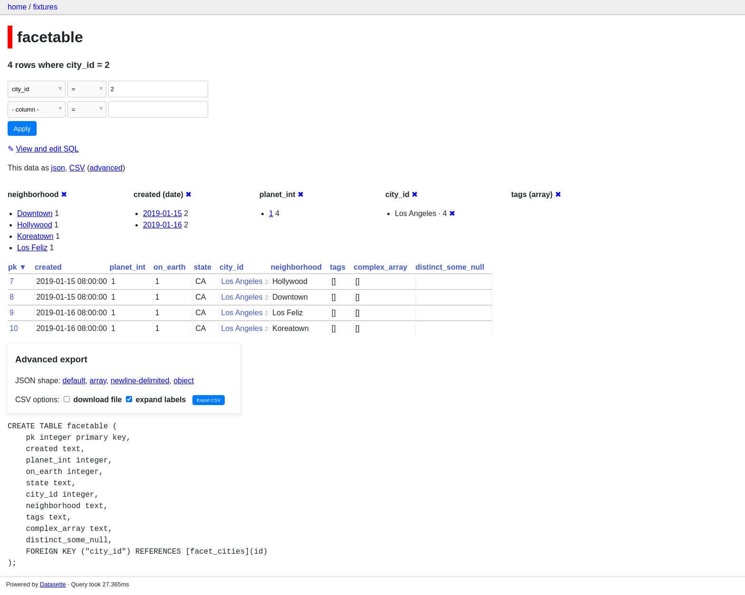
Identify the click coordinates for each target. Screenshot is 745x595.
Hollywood (34, 225)
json (58, 168)
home (17, 7)
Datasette (53, 584)
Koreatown (35, 236)
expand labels (156, 400)
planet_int (128, 267)
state (202, 267)
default (74, 381)
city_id (232, 267)
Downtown (35, 213)
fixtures (45, 7)
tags (337, 267)
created (48, 267)
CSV (77, 168)
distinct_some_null (449, 267)
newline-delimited (140, 381)
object (183, 381)
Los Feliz (32, 248)
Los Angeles (242, 281)
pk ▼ (17, 267)
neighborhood (296, 267)
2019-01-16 (162, 225)
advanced (106, 168)
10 (14, 328)
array (98, 381)
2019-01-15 (162, 213)
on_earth (169, 267)
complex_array (380, 267)
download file (93, 400)
